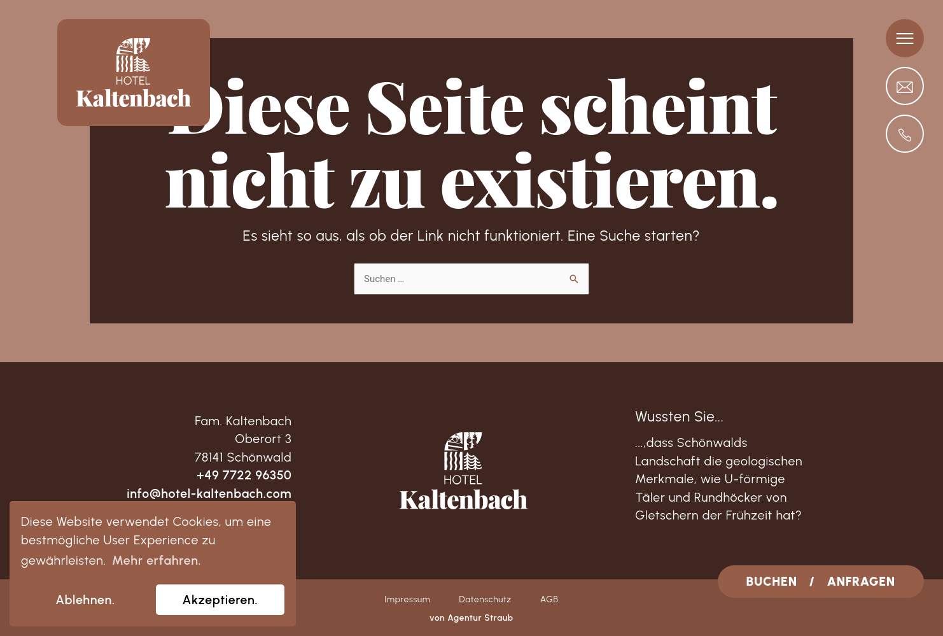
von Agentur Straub (471, 617)
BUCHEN (771, 581)
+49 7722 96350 (244, 475)
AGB (549, 599)
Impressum (407, 599)
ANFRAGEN (861, 581)
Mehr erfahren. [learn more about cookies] (156, 560)
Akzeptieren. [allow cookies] (220, 599)
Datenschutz (485, 599)
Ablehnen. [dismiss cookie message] (85, 599)
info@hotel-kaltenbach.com (209, 493)
